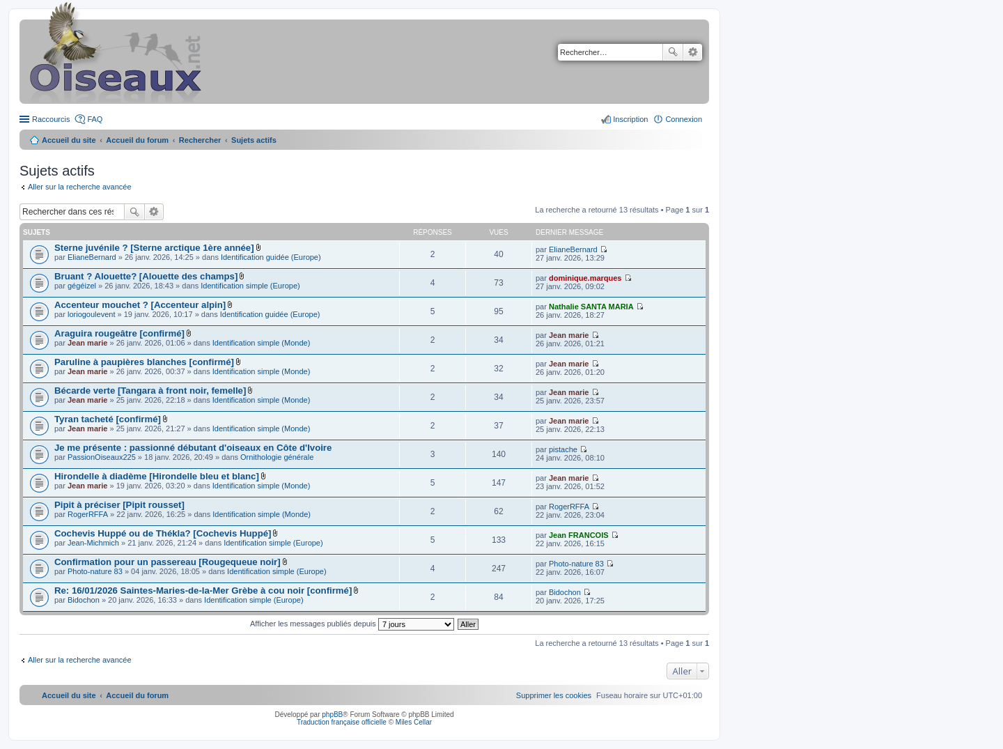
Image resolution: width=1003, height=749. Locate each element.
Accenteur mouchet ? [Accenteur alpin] (140, 305)
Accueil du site (69, 140)
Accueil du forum (137, 140)
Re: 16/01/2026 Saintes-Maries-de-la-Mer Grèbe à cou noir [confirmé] (203, 590)
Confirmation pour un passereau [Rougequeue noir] (167, 562)
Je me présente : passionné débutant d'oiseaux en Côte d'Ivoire (193, 447)
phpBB (332, 714)
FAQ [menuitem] (94, 119)
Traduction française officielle (342, 722)
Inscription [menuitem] (630, 119)
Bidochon (84, 600)
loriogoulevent (92, 314)
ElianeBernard (92, 257)
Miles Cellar (414, 722)
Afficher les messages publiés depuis (352, 623)
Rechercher (672, 52)
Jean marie (87, 343)
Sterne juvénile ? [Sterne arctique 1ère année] (154, 247)
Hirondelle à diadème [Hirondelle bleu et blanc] (156, 476)
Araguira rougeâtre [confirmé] (119, 333)
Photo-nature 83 (95, 571)
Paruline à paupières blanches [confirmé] (144, 362)
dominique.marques (585, 278)
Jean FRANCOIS (579, 535)
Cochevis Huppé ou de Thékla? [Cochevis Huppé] (162, 533)
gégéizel (82, 285)
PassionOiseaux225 (102, 457)
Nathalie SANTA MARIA (591, 306)
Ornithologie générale (276, 457)
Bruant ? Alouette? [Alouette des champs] (146, 276)
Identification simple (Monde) (261, 343)
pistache (563, 449)
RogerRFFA (88, 514)
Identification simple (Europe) (250, 285)
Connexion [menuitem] (683, 119)
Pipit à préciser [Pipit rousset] (119, 505)
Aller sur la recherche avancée (80, 187)
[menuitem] (553, 695)
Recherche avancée (692, 52)
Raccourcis (51, 119)
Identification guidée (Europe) (271, 257)
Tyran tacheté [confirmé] (107, 419)
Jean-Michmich (93, 543)
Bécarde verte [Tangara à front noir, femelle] (150, 390)
